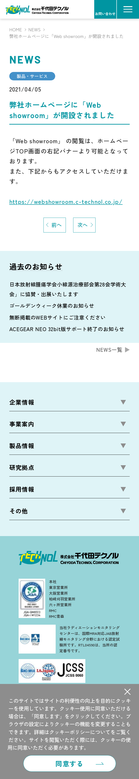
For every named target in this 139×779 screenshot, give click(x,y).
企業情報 (21, 402)
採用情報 (21, 489)
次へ (82, 225)
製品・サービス (32, 76)
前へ (56, 225)
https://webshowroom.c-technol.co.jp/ (66, 201)
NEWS (34, 29)
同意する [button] (69, 763)
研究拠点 (21, 467)
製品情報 (21, 445)
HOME (15, 29)
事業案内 (21, 423)
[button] (127, 692)
